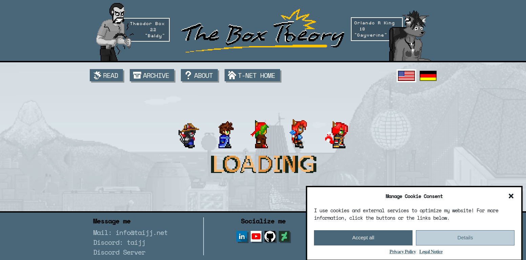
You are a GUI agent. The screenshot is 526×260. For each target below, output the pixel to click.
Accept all (363, 240)
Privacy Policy (403, 253)
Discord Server (119, 252)
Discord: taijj (119, 242)
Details (465, 240)
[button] (511, 198)
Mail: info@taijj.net (130, 232)
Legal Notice (430, 253)
